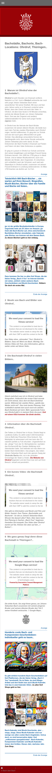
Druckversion (8, 768)
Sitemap (19, 768)
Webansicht (46, 768)
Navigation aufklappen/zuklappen (26, 3)
